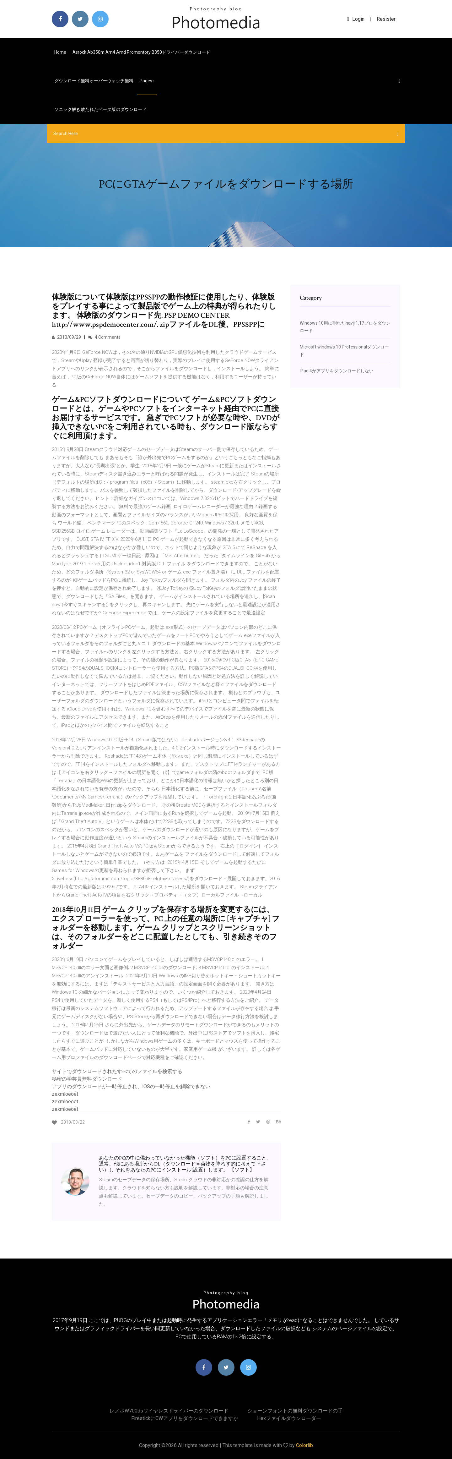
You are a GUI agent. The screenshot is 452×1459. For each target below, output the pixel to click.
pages (147, 80)
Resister (386, 19)
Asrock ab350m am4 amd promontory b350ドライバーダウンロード (141, 52)
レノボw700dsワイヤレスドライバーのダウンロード (169, 1411)
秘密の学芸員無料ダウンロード (87, 1079)
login (355, 19)
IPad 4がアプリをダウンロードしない (337, 370)
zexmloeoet (65, 1094)
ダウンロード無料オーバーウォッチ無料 (93, 80)
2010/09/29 (66, 337)
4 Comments (104, 337)
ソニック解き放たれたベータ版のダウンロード (100, 109)
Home (60, 52)
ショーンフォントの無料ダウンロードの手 (295, 1411)
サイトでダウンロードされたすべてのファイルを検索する (117, 1071)
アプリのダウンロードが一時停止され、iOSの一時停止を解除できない (131, 1086)
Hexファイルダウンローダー (289, 1418)
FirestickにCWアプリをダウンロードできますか (184, 1418)
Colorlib (304, 1445)
